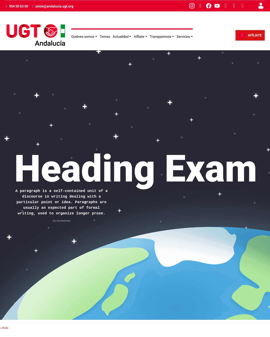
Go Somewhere (61, 220)
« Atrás (4, 327)
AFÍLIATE (250, 35)
